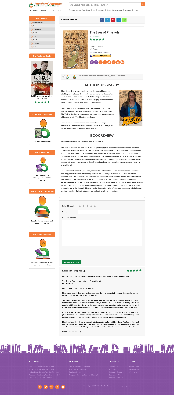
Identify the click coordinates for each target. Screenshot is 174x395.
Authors (36, 10)
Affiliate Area (134, 372)
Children (88, 10)
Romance (134, 10)
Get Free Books (75, 372)
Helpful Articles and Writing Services (44, 372)
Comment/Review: (69, 219)
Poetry (72, 12)
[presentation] (80, 255)
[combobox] (107, 5)
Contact (52, 10)
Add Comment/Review (76, 264)
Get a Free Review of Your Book (41, 366)
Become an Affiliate (116, 375)
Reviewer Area (134, 369)
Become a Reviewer (116, 372)
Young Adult (39, 32)
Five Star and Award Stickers (40, 378)
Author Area (134, 366)
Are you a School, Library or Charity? (83, 375)
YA (96, 10)
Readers (44, 10)
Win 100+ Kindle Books (78, 369)
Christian (103, 10)
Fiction (112, 10)
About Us (112, 369)
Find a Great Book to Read (79, 366)
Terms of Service (136, 386)
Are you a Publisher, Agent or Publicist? (44, 375)
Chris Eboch (96, 38)
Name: (64, 214)
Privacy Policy (120, 386)
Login (59, 10)
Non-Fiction (123, 10)
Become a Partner (116, 378)
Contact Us (113, 366)
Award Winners (76, 10)
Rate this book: (68, 208)
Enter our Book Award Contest (41, 369)
